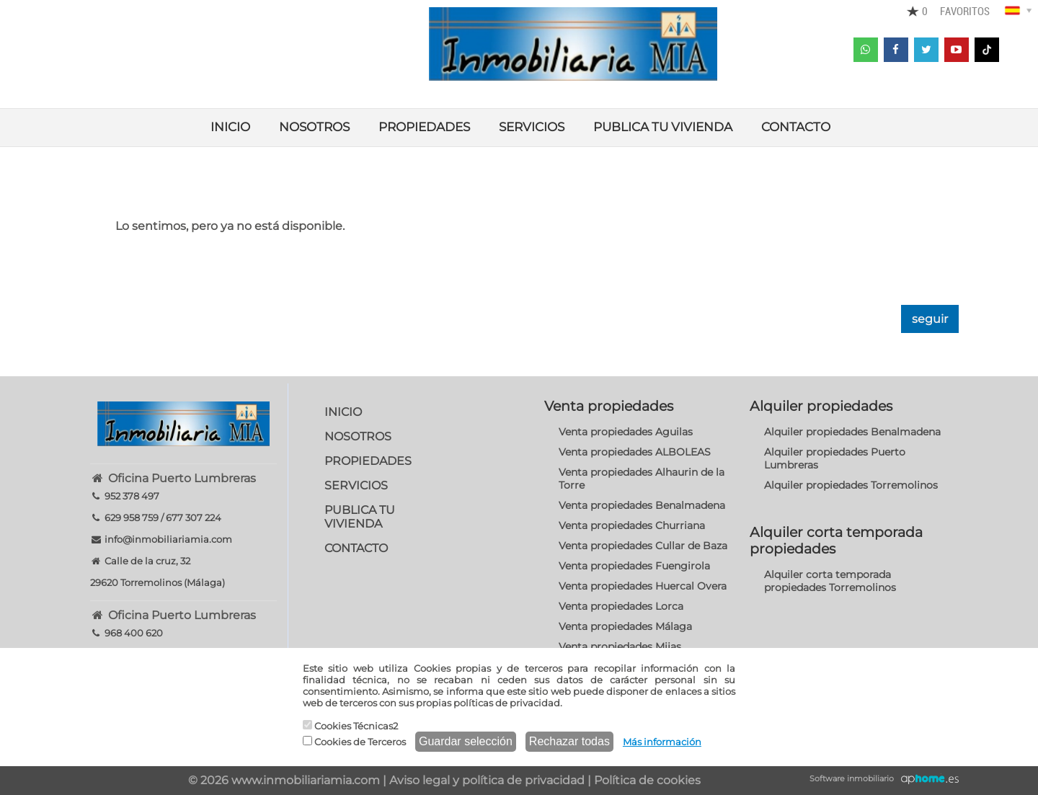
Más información (662, 741)
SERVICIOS (531, 127)
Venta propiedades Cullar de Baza (643, 545)
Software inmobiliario (851, 778)
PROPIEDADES (424, 127)
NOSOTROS (314, 127)
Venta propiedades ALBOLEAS (635, 451)
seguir (930, 319)
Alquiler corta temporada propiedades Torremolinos (830, 581)
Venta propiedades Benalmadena (642, 505)
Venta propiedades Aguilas (626, 431)
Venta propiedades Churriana (632, 525)
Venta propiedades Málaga (625, 626)
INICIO (230, 127)
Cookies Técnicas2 (350, 726)
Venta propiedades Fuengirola (634, 565)
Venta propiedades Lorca (621, 606)
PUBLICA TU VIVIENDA (662, 127)
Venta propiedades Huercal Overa (643, 585)
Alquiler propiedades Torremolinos (851, 485)
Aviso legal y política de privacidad (487, 780)
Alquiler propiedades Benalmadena (852, 431)
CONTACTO (795, 127)
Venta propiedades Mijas (620, 646)
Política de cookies (647, 780)
